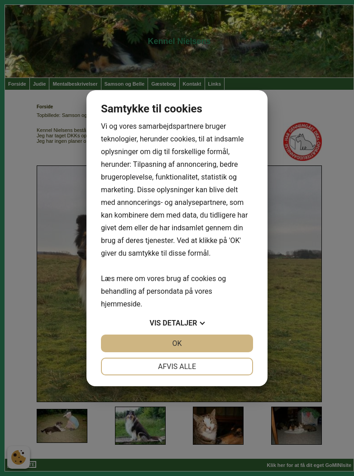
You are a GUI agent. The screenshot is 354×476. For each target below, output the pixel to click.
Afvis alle (177, 366)
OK (177, 343)
